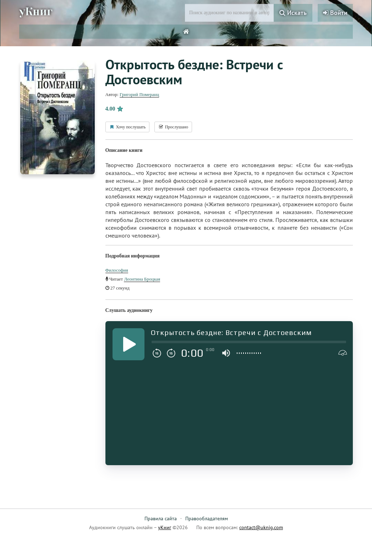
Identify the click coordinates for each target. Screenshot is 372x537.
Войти (335, 13)
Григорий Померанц (139, 94)
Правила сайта (160, 518)
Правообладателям (206, 518)
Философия (116, 270)
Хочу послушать (127, 126)
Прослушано (173, 126)
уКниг (36, 12)
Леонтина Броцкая (142, 279)
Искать (293, 13)
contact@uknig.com (261, 527)
